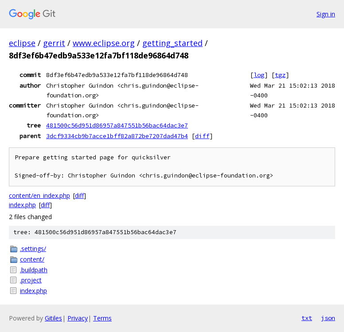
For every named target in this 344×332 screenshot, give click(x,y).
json (328, 318)
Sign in (326, 14)
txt (306, 318)
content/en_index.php (39, 195)
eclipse (22, 43)
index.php (22, 205)
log (259, 75)
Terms (102, 318)
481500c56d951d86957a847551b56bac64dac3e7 (117, 125)
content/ (32, 259)
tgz (280, 75)
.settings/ (33, 248)
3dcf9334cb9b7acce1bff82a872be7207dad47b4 (117, 136)
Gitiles (53, 318)
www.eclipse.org (104, 43)
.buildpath (33, 270)
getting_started (172, 43)
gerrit (54, 43)
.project (31, 280)
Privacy (77, 318)
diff (202, 136)
